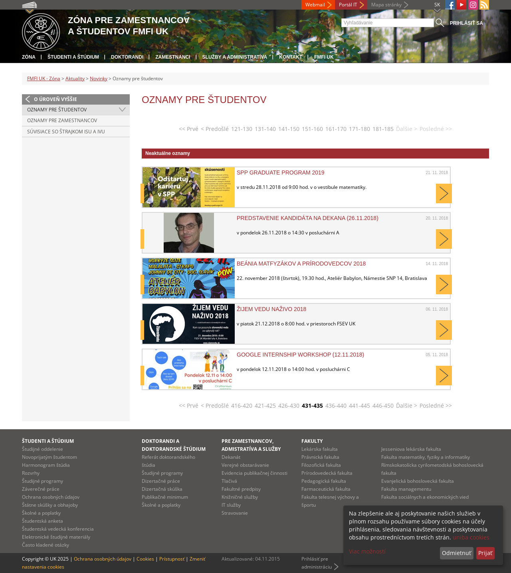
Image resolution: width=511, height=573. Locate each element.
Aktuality (75, 78)
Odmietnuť (456, 553)
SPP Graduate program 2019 (281, 172)
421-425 (265, 405)
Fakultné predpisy (241, 489)
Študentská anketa (42, 520)
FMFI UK (324, 57)
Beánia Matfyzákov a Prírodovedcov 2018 (301, 263)
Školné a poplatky (41, 513)
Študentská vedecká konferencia (58, 528)
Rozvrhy (31, 473)
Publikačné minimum (165, 497)
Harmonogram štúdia (46, 465)
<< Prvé (188, 129)
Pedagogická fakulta (323, 481)
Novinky (98, 78)
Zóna (29, 57)
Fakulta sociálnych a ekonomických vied (425, 497)
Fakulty (312, 441)
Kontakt (290, 57)
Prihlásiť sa (466, 23)
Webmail (315, 4)
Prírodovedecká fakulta (327, 473)
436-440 (336, 405)
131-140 (265, 129)
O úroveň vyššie (55, 99)
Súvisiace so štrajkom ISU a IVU (66, 131)
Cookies (145, 558)
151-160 (312, 129)
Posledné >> (436, 405)
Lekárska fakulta (319, 449)
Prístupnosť (171, 558)
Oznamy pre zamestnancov (62, 120)
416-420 (241, 405)
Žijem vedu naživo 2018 (271, 309)
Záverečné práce (40, 489)
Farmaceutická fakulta (326, 489)
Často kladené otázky (45, 544)
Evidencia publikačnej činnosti (254, 473)
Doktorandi (127, 57)
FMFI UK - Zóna (43, 78)
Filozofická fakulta (321, 465)
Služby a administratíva (234, 57)
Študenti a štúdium (73, 57)
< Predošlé (215, 129)
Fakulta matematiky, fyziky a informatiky (425, 457)
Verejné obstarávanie (245, 465)
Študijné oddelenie (42, 449)
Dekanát (231, 457)
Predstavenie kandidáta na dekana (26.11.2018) (307, 218)
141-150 (288, 129)
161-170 (336, 129)
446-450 (383, 405)
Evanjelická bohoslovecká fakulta (417, 481)
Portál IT (348, 4)
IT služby (231, 505)
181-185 (383, 129)
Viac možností (367, 551)
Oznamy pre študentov (57, 109)
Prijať (485, 553)
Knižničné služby (240, 497)
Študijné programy (42, 481)
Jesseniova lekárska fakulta (411, 449)
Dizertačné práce (161, 481)
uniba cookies (471, 537)
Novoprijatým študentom (49, 457)
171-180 (359, 129)
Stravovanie (235, 513)
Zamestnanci (172, 57)
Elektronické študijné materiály (56, 536)
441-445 (359, 405)
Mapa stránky (386, 4)
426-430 (288, 405)
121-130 (241, 129)
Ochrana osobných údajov (50, 497)
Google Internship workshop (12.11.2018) (300, 354)
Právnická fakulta (320, 457)
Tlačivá (229, 481)
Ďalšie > (406, 405)
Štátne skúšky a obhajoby (50, 505)
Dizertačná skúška (162, 489)
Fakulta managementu (406, 489)
